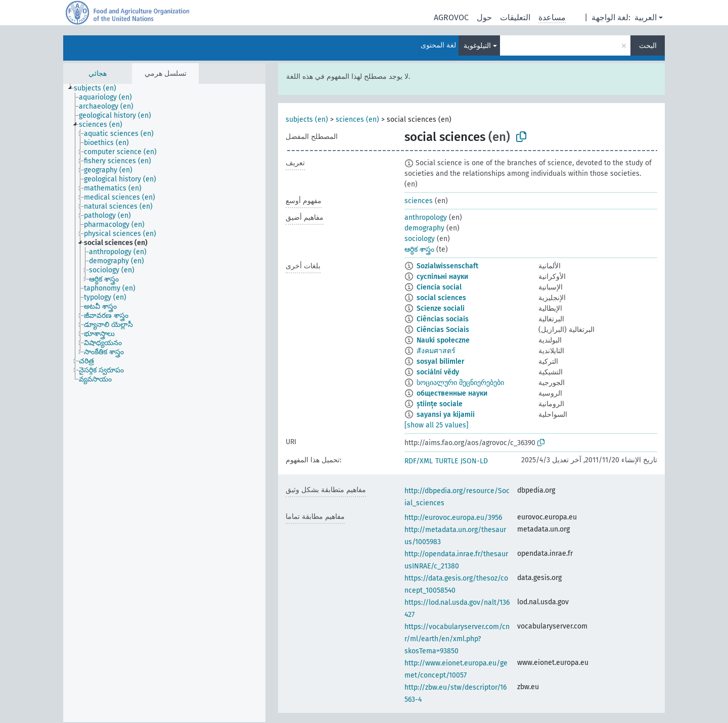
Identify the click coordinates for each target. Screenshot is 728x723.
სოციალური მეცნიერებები (460, 382)
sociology (419, 238)
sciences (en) (357, 119)
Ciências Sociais (443, 329)
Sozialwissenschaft (447, 266)
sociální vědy (438, 372)
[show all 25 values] (436, 425)
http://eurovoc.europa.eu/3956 (453, 517)
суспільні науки (442, 276)
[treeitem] (99, 88)
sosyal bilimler (441, 361)
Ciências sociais (443, 319)
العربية (645, 17)
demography (424, 228)
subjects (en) (307, 119)
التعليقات (515, 17)
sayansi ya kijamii (446, 414)
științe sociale (440, 404)
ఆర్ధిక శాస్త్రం (419, 249)
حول (484, 17)
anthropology (425, 217)
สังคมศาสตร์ (436, 351)
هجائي (97, 73)
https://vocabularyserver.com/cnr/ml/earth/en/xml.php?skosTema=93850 (457, 638)
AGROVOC (451, 17)
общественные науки (452, 393)
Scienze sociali (441, 308)
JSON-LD (474, 461)
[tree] (164, 403)
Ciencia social (439, 287)
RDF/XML (418, 461)
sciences (418, 201)
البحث (648, 45)
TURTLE (446, 461)
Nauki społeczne (443, 340)
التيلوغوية (477, 45)
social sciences (441, 298)
